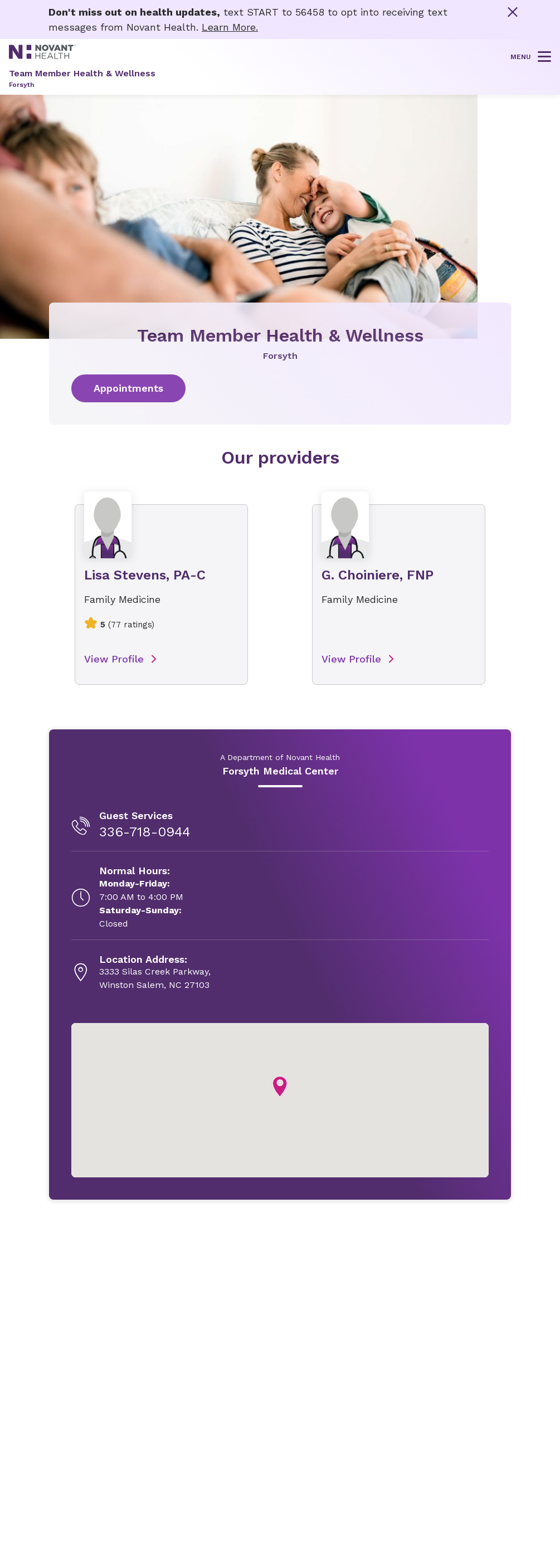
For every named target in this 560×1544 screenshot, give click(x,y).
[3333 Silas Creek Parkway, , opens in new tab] (155, 972)
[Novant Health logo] (42, 55)
